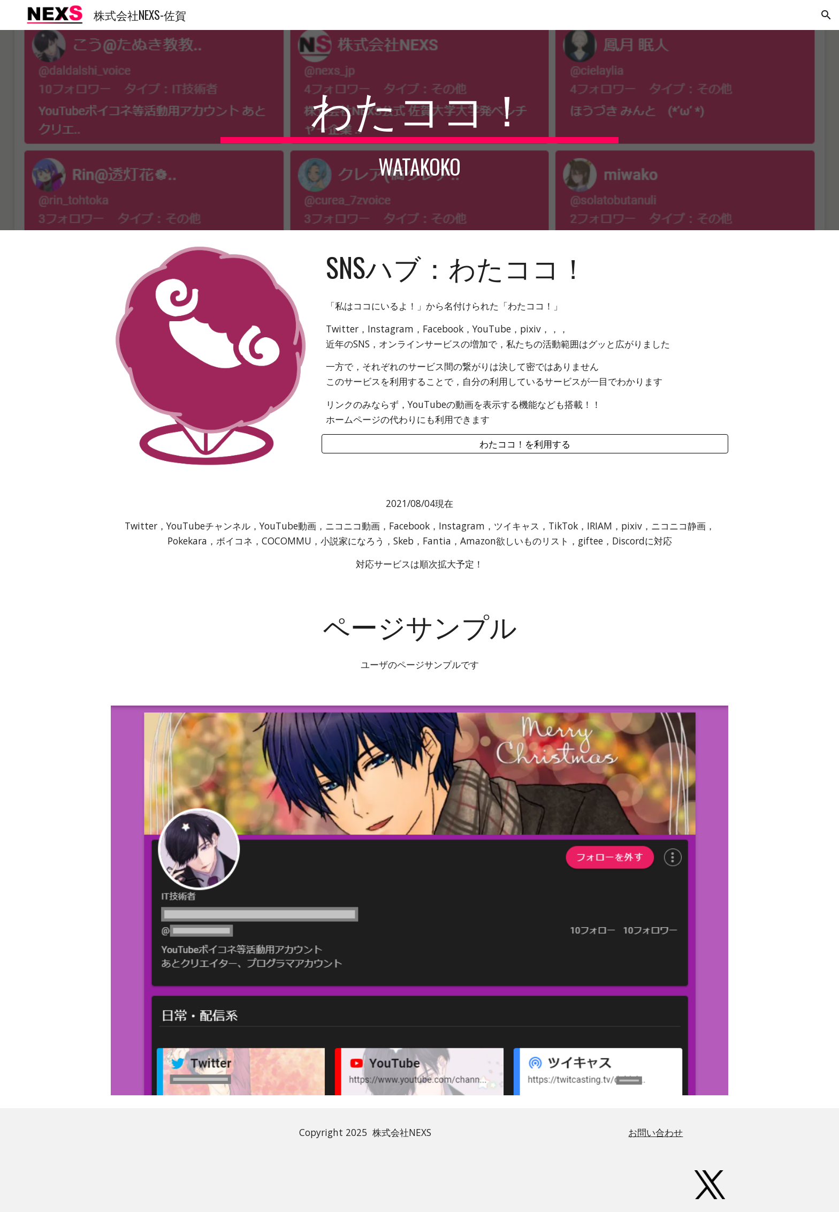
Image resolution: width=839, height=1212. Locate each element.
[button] (826, 15)
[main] (419, 130)
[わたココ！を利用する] (525, 444)
